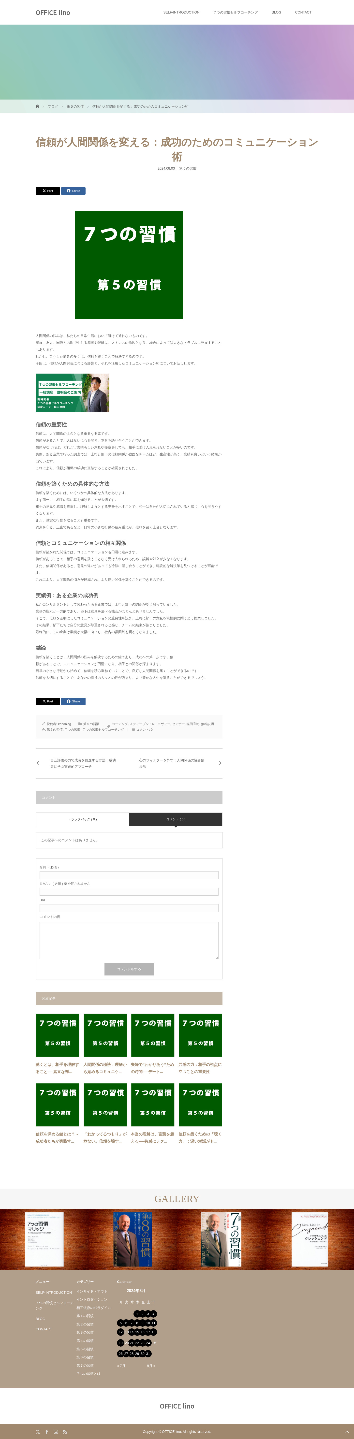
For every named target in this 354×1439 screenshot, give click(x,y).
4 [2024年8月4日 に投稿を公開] (154, 1314)
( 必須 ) (49, 867)
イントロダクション (91, 1299)
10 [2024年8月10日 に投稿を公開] (148, 1323)
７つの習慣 (72, 729)
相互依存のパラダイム (93, 1308)
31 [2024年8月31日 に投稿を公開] (148, 1354)
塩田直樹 (193, 724)
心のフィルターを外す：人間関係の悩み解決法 (172, 763)
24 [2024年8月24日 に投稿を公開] (148, 1343)
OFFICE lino (53, 12)
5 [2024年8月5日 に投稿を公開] (121, 1323)
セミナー (178, 724)
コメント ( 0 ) (176, 819)
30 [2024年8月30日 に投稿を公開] (143, 1354)
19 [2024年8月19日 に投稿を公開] (121, 1343)
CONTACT (303, 12)
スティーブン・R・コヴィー (150, 724)
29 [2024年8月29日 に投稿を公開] (137, 1354)
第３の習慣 (85, 1332)
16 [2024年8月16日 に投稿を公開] (143, 1332)
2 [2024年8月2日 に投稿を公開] (143, 1314)
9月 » (151, 1366)
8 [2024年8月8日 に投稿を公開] (137, 1323)
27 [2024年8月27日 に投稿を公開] (126, 1354)
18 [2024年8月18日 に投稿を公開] (154, 1332)
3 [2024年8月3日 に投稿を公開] (148, 1314)
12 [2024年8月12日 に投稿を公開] (121, 1332)
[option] (44, 1239)
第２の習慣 (85, 1324)
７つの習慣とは (88, 1374)
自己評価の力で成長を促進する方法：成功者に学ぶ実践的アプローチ (83, 763)
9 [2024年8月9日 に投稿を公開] (143, 1323)
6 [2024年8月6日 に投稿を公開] (126, 1323)
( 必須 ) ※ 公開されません (65, 883)
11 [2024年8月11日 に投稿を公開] (154, 1323)
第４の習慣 (85, 1341)
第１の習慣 (85, 1316)
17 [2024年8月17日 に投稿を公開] (148, 1332)
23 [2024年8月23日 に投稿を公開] (143, 1343)
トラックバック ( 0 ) (82, 819)
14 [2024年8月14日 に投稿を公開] (132, 1332)
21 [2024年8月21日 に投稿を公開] (132, 1343)
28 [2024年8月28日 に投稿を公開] (132, 1354)
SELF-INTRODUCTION (181, 12)
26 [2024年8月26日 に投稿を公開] (121, 1354)
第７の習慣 (85, 1365)
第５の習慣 (187, 168)
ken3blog (64, 724)
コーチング (120, 724)
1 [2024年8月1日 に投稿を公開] (137, 1314)
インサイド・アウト (91, 1291)
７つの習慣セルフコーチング (235, 12)
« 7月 (121, 1366)
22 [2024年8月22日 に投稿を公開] (137, 1343)
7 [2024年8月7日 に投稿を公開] (132, 1323)
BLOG (276, 12)
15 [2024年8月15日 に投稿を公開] (137, 1332)
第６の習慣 (85, 1357)
